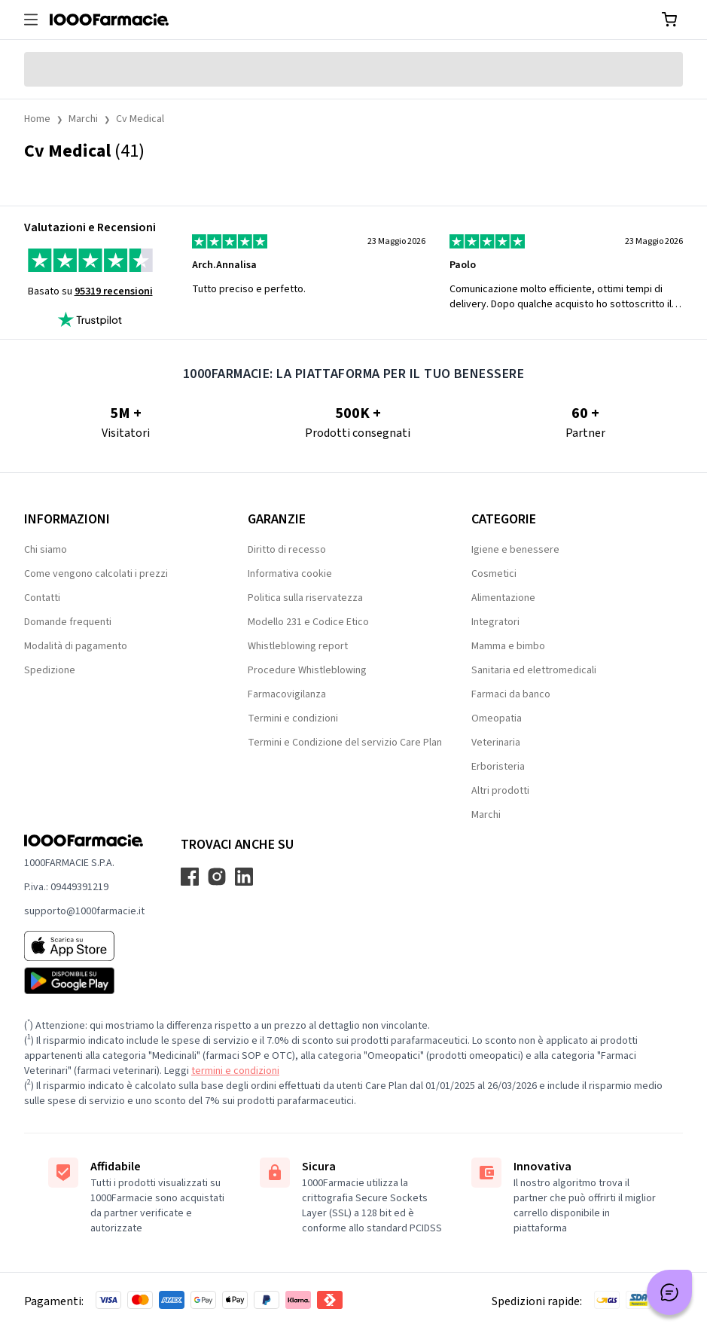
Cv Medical (140, 119)
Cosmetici (494, 573)
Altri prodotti (500, 790)
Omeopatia (496, 718)
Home (37, 119)
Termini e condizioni (293, 718)
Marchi (83, 119)
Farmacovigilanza (287, 694)
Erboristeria (498, 766)
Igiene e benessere (515, 549)
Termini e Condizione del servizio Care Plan (345, 742)
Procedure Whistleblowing (307, 670)
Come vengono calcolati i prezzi (96, 573)
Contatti (42, 598)
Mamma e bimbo (508, 646)
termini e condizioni (235, 1070)
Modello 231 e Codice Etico (308, 622)
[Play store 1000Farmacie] (84, 980)
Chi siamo (45, 549)
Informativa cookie (290, 573)
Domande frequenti (67, 622)
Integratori (495, 622)
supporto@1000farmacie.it (84, 911)
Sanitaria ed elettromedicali (533, 670)
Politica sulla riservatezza (305, 598)
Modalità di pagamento (75, 646)
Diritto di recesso (287, 549)
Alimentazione (503, 598)
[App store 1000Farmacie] (84, 946)
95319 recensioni (114, 291)
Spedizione (49, 670)
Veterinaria (495, 742)
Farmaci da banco (510, 694)
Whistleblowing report (298, 646)
